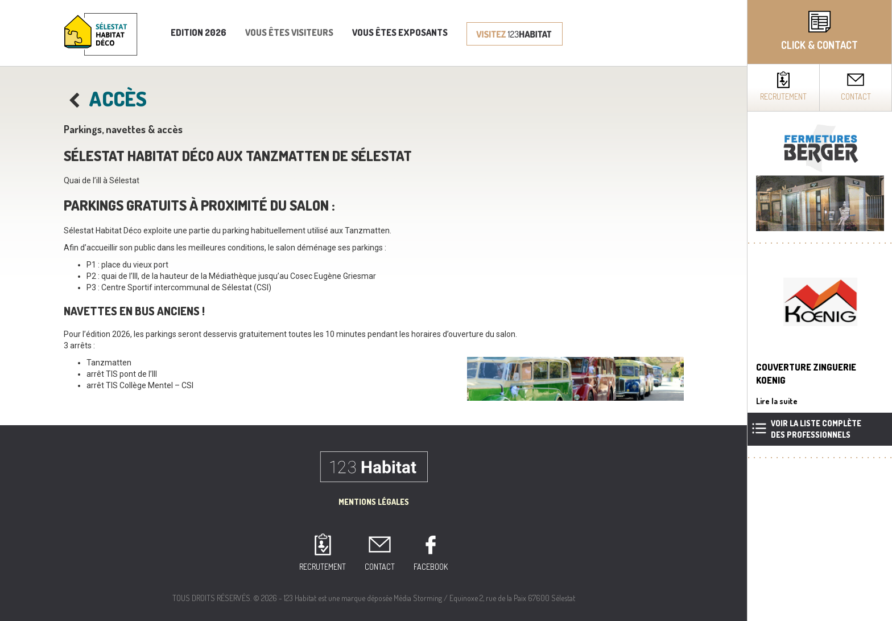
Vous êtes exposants (400, 32)
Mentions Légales (373, 502)
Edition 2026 (198, 32)
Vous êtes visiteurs (289, 32)
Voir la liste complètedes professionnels (816, 428)
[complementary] (819, 310)
